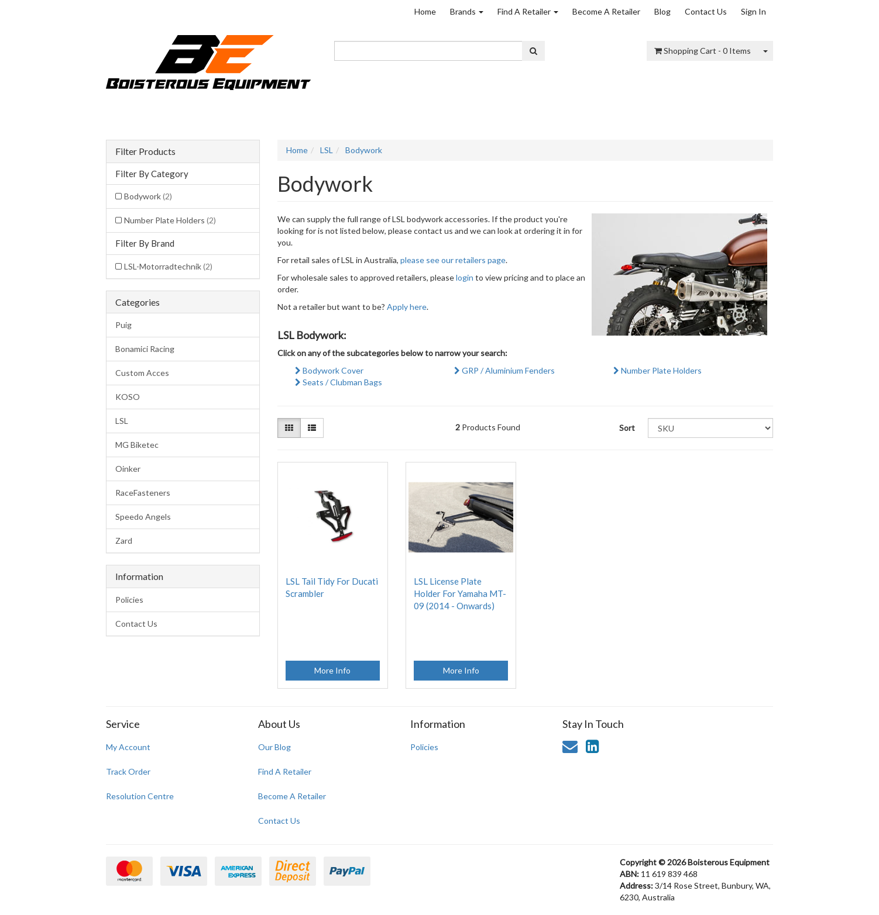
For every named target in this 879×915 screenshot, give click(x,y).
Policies (129, 600)
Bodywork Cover (329, 370)
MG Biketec (137, 445)
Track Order (128, 771)
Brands (466, 11)
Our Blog (274, 747)
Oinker (127, 469)
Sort (627, 428)
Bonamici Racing (144, 349)
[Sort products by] (710, 428)
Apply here (407, 307)
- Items (702, 51)
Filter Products (145, 151)
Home (425, 11)
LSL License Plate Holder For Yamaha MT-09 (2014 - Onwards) (460, 593)
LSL (121, 421)
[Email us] (570, 746)
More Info (332, 670)
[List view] (312, 428)
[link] (592, 746)
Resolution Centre (140, 796)
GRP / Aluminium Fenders (504, 370)
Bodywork (148, 196)
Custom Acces (142, 373)
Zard (123, 540)
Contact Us (706, 11)
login (464, 277)
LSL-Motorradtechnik (168, 266)
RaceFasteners (142, 493)
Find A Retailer (527, 11)
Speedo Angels (143, 517)
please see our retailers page (453, 260)
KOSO (127, 397)
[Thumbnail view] (289, 428)
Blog (662, 11)
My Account (128, 747)
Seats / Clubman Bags (338, 382)
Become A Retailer (606, 11)
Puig (123, 325)
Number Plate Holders (170, 220)
